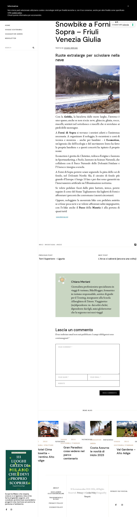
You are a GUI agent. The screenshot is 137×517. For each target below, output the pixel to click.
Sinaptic (87, 496)
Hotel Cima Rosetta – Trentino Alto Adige (45, 455)
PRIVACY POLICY (56, 503)
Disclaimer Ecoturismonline (56, 493)
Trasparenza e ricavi (56, 498)
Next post (103, 255)
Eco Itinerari (76, 441)
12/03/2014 (60, 442)
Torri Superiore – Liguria (52, 258)
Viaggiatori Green (95, 441)
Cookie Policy (56, 507)
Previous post (46, 255)
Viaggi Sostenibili (66, 441)
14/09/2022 (87, 440)
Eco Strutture (48, 443)
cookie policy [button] (17, 13)
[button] (128, 6)
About (56, 488)
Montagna (50, 245)
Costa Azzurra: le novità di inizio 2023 (99, 451)
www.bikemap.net (62, 217)
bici (41, 245)
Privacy (80, 492)
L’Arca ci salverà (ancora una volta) (117, 258)
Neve (60, 245)
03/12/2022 (108, 440)
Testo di (66, 48)
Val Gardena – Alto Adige (126, 451)
